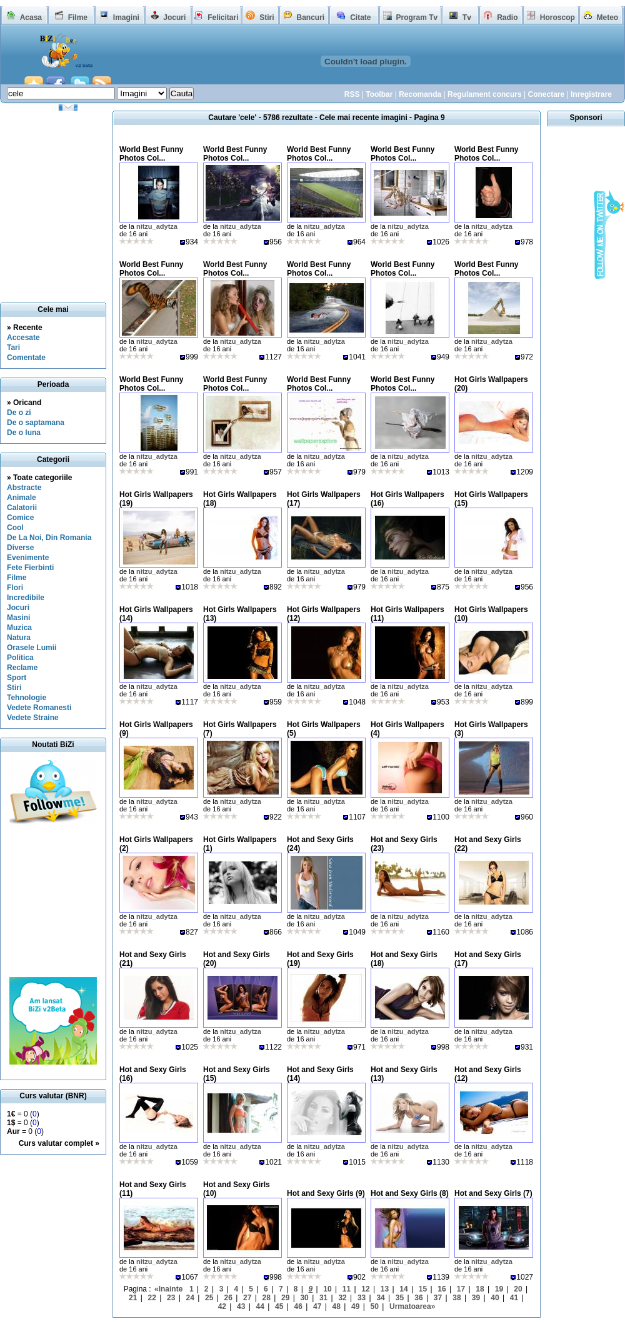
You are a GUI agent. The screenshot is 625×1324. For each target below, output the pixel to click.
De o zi (19, 412)
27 (247, 1297)
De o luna (24, 432)
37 (438, 1297)
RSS (352, 94)
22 (152, 1297)
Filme (78, 17)
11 (346, 1289)
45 (279, 1306)
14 (403, 1289)
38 (456, 1297)
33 (362, 1297)
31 (323, 1297)
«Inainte (168, 1289)
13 (385, 1289)
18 (480, 1289)
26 (228, 1297)
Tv (466, 17)
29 (285, 1297)
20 (518, 1289)
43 (241, 1306)
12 (365, 1289)
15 (423, 1289)
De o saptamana (35, 422)
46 (298, 1306)
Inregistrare (591, 94)
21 (133, 1297)
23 (171, 1297)
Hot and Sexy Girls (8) (410, 1193)
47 (317, 1306)
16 (442, 1289)
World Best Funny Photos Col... (151, 154)
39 (476, 1297)
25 (209, 1297)
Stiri (266, 17)
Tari (13, 347)
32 (342, 1297)
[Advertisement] (53, 902)
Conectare (546, 94)
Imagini (126, 17)
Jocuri (174, 17)
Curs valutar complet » (59, 1143)
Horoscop (557, 17)
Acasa (31, 17)
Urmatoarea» (412, 1306)
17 (461, 1289)
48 (336, 1306)
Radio (507, 17)
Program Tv (417, 17)
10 (327, 1289)
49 (355, 1306)
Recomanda (420, 94)
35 (400, 1297)
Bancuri (310, 17)
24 (190, 1297)
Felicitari (223, 17)
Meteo (608, 17)
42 (222, 1306)
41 (514, 1297)
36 (418, 1297)
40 (495, 1297)
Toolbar (379, 94)
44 (260, 1306)
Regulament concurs (485, 94)
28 (266, 1297)
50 (375, 1306)
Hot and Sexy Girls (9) (326, 1193)
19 (499, 1289)
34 (380, 1297)
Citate (360, 17)
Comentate (26, 357)
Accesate (23, 337)
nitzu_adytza (157, 226)
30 (304, 1297)
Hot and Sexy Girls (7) (493, 1193)
